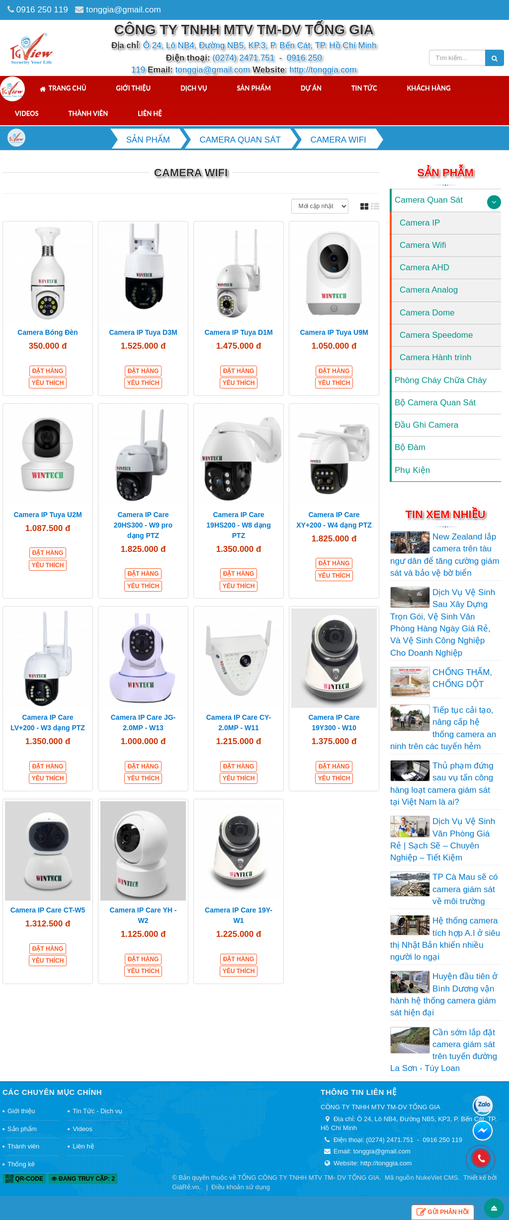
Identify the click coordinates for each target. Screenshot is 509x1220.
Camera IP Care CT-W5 (47, 910)
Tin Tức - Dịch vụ (97, 1111)
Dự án (311, 88)
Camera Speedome (436, 335)
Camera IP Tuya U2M (47, 515)
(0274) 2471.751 (243, 58)
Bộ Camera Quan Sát (435, 402)
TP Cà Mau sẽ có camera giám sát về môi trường (465, 889)
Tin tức (364, 88)
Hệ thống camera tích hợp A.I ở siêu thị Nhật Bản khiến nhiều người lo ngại (445, 939)
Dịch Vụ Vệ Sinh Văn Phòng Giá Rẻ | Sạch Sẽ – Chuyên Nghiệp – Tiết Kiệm (442, 839)
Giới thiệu (133, 88)
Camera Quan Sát (429, 200)
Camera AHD (424, 267)
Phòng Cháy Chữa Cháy (441, 380)
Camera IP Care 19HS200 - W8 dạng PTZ (238, 525)
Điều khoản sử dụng (240, 1187)
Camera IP (420, 223)
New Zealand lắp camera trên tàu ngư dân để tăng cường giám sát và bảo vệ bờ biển (445, 555)
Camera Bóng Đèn (47, 332)
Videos (27, 113)
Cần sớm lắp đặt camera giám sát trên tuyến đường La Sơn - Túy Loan (443, 1050)
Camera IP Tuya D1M (238, 332)
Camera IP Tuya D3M (143, 332)
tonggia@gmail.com (123, 9)
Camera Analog (429, 290)
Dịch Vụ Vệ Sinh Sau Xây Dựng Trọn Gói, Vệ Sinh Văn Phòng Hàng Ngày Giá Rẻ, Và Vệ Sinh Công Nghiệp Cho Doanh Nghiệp (442, 622)
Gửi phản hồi (443, 1212)
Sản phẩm (254, 88)
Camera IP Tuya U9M (334, 332)
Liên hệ (150, 113)
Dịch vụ (193, 88)
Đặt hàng (48, 371)
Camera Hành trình (436, 357)
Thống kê (21, 1164)
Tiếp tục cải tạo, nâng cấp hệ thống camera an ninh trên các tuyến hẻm (443, 728)
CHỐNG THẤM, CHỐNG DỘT (462, 678)
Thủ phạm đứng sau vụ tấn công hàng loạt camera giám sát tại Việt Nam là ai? (442, 784)
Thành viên (88, 113)
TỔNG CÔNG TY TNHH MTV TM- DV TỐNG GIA (308, 1177)
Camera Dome (427, 312)
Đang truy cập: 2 (83, 1178)
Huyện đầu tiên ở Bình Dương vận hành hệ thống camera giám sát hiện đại (443, 994)
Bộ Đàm (410, 447)
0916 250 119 (42, 9)
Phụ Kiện (412, 470)
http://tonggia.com (322, 70)
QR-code (24, 1178)
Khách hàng (428, 88)
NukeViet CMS (437, 1177)
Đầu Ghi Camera (426, 425)
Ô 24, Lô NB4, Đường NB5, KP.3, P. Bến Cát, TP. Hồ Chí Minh (260, 45)
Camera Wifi (423, 245)
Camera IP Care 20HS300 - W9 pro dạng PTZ (143, 525)
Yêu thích (48, 383)
